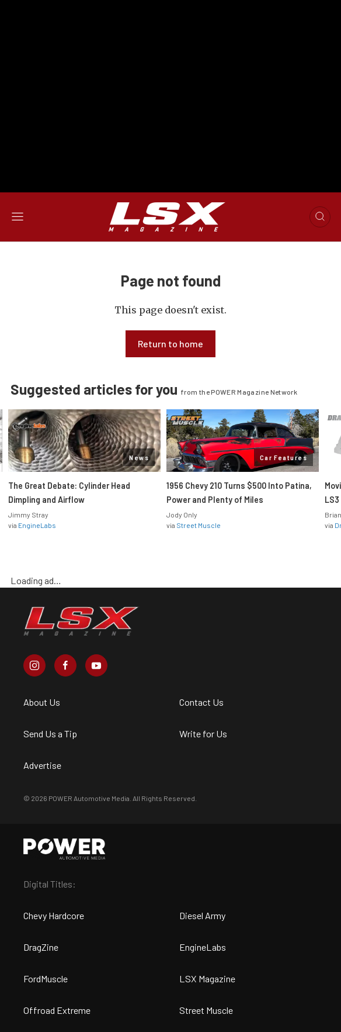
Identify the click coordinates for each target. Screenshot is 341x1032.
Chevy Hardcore (53, 915)
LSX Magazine (207, 978)
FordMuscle (45, 978)
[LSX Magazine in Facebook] (65, 665)
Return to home (170, 343)
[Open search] (319, 216)
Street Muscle (198, 525)
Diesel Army (202, 915)
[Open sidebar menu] (18, 217)
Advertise (42, 765)
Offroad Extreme (57, 1010)
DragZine (40, 946)
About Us (41, 701)
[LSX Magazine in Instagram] (34, 665)
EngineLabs (37, 525)
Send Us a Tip (50, 733)
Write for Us (203, 733)
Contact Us (201, 701)
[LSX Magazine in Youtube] (96, 665)
